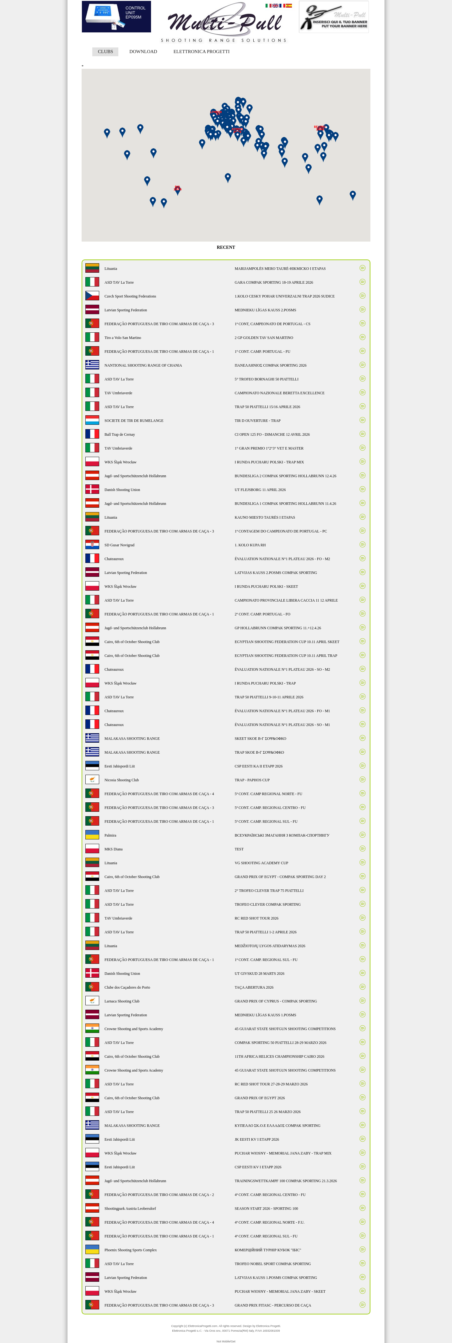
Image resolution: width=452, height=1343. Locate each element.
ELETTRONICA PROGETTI (202, 51)
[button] (265, 148)
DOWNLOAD (143, 51)
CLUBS (105, 51)
